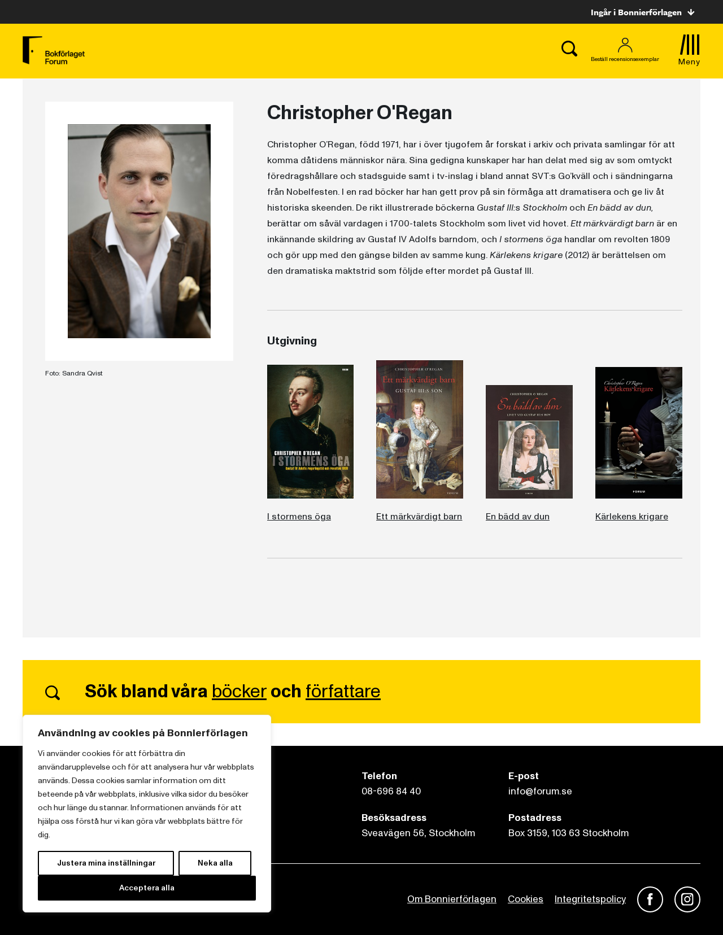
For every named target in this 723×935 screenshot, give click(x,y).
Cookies (525, 899)
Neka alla (215, 863)
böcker (239, 691)
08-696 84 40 (391, 791)
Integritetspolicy (590, 899)
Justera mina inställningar (106, 863)
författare (343, 691)
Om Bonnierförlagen (451, 899)
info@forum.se (540, 791)
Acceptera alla (147, 887)
